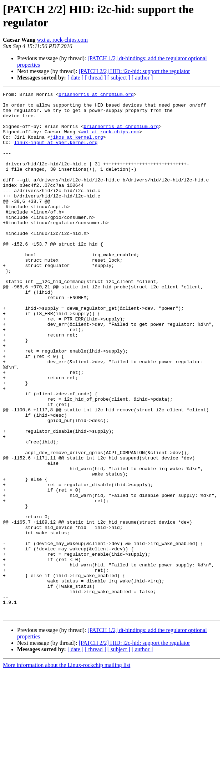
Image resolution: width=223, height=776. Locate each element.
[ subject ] (118, 77)
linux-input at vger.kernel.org (55, 153)
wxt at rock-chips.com (62, 40)
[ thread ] (95, 77)
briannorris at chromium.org (96, 95)
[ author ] (142, 77)
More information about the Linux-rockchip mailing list (66, 770)
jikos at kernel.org (76, 146)
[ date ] (75, 77)
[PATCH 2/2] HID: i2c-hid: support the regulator (134, 71)
